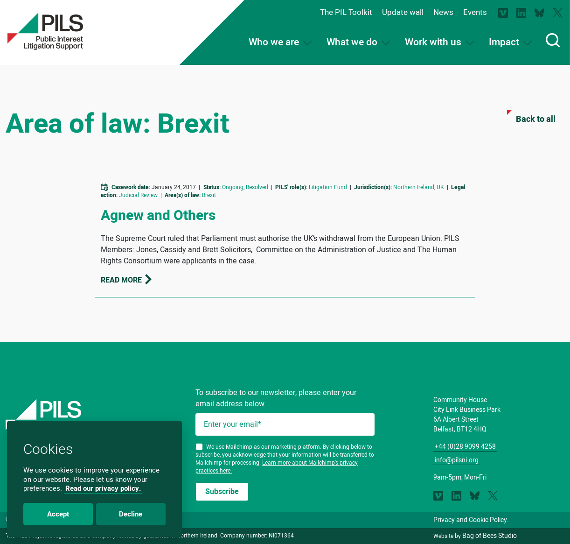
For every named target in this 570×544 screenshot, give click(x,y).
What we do (358, 42)
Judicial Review (138, 195)
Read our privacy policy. (103, 488)
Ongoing (232, 187)
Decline (130, 514)
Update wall (403, 12)
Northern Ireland (413, 187)
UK (440, 187)
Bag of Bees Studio (489, 536)
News (443, 12)
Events (475, 12)
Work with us (439, 42)
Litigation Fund (328, 187)
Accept (58, 514)
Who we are (280, 42)
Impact (510, 42)
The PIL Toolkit (346, 12)
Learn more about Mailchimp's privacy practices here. (276, 467)
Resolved (257, 187)
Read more (127, 280)
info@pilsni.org (457, 460)
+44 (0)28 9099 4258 (465, 447)
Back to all (531, 118)
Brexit (209, 195)
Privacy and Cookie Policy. (471, 520)
